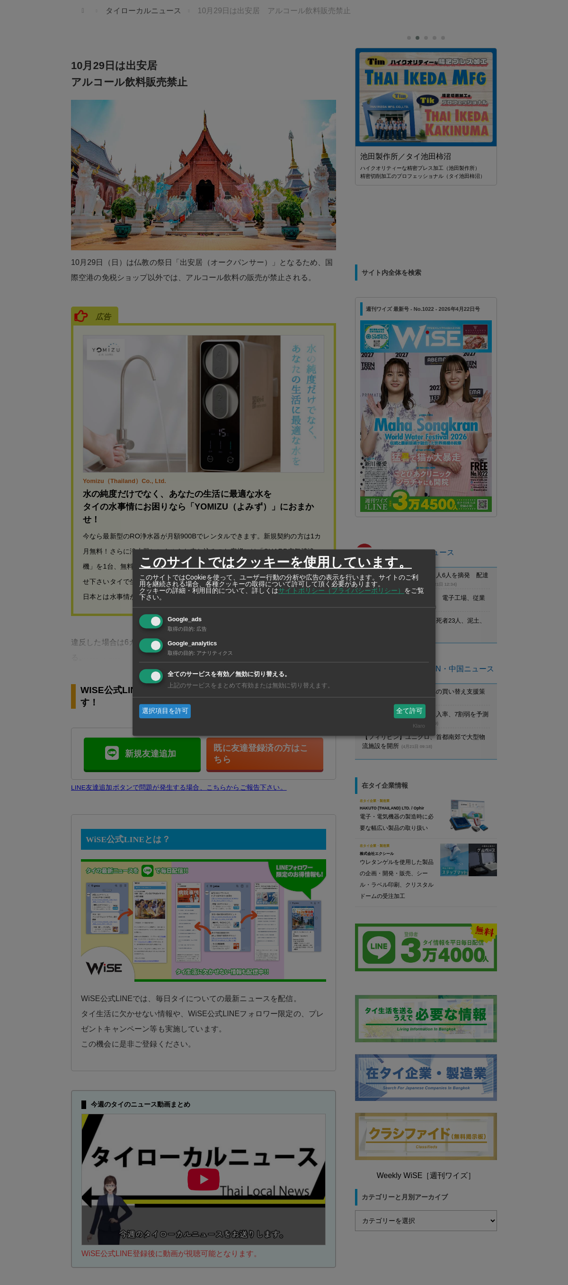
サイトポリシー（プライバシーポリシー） (341, 590)
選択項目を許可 (165, 710)
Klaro (419, 726)
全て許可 (409, 710)
